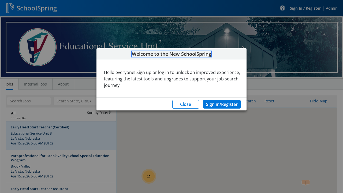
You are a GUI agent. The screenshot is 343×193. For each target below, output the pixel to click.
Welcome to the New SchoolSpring (171, 54)
